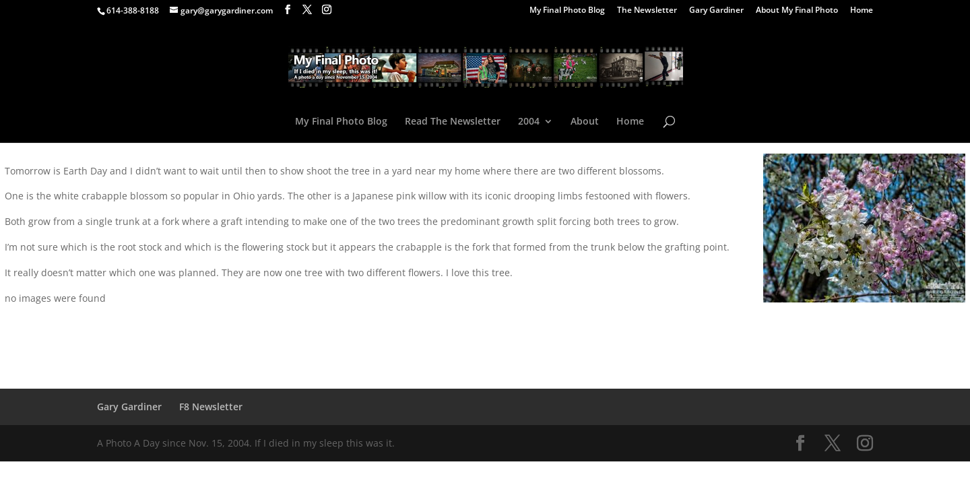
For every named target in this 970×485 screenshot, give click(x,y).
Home (861, 10)
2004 (529, 122)
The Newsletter (647, 10)
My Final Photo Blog (567, 10)
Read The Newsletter (452, 122)
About (585, 122)
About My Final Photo (797, 10)
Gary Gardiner (716, 10)
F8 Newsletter (211, 406)
